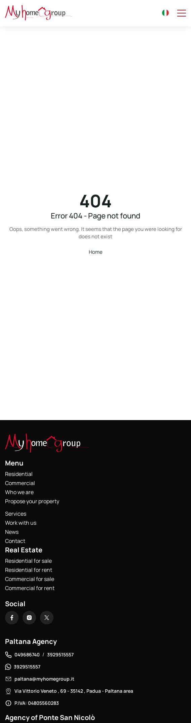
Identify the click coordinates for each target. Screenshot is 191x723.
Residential (19, 474)
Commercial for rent (29, 588)
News (11, 532)
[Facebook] (11, 617)
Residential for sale (28, 560)
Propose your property (32, 501)
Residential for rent (28, 570)
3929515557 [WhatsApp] (27, 666)
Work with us (20, 522)
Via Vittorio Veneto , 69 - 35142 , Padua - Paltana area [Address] (73, 691)
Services (15, 513)
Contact (15, 541)
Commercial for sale (29, 579)
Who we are (19, 492)
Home (96, 251)
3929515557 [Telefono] (60, 654)
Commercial (20, 483)
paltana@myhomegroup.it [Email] (44, 679)
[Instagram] (29, 617)
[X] (46, 617)
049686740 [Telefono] (27, 654)
